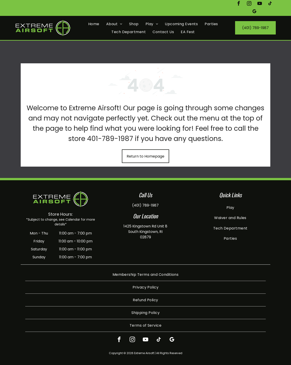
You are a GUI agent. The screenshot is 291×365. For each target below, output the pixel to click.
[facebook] (238, 4)
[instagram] (249, 4)
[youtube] (259, 4)
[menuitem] (94, 24)
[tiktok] (270, 4)
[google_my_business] (254, 12)
